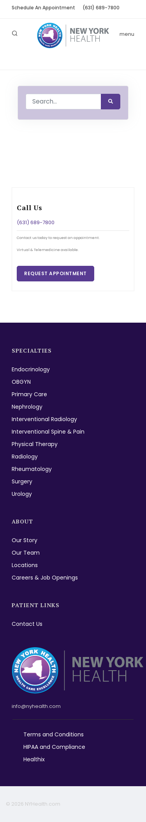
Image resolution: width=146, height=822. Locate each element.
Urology (22, 494)
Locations (25, 565)
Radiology (25, 456)
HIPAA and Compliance (54, 747)
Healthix (34, 759)
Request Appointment (55, 273)
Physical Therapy (35, 444)
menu (127, 34)
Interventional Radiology (44, 419)
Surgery (22, 481)
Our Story (24, 540)
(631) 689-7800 (101, 7)
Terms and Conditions (53, 734)
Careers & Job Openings (45, 577)
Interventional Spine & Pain (48, 432)
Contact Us (27, 624)
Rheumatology (32, 469)
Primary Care (29, 394)
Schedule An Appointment (43, 7)
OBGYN (21, 382)
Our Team (26, 553)
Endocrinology (31, 369)
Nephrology (27, 407)
